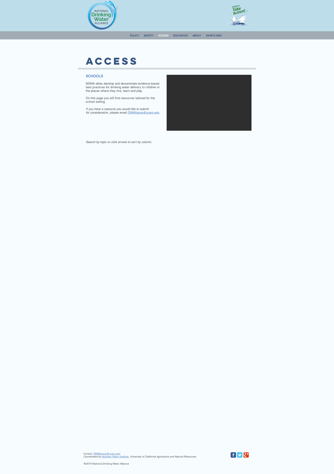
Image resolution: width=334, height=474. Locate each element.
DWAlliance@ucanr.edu (143, 112)
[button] (209, 103)
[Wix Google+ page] (246, 455)
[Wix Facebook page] (233, 455)
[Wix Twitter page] (239, 455)
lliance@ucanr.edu (109, 453)
